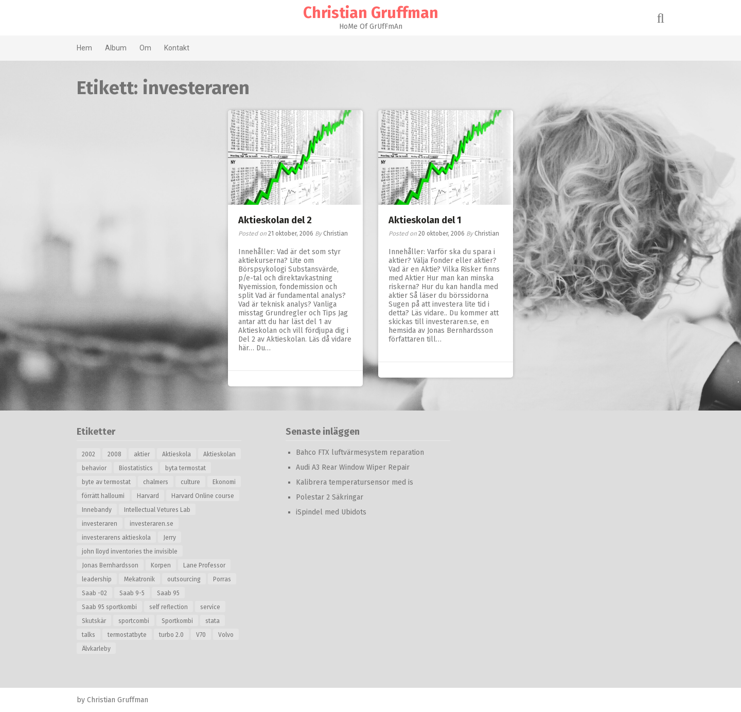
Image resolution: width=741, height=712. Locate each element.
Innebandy (97, 509)
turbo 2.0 (171, 634)
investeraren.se (151, 523)
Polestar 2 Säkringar (329, 497)
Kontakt (176, 48)
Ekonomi (224, 482)
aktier (142, 454)
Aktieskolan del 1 (425, 220)
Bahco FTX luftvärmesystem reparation (360, 452)
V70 (201, 634)
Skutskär (94, 621)
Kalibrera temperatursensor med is (354, 482)
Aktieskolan (219, 454)
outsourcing (184, 579)
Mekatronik (139, 579)
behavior (94, 468)
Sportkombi (177, 621)
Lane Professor (204, 565)
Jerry (169, 537)
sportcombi (133, 621)
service (210, 607)
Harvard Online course (202, 496)
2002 (88, 454)
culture (190, 482)
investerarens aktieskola (116, 537)
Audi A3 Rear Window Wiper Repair (353, 467)
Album (116, 48)
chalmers (155, 482)
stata (212, 621)
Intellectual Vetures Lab (157, 509)
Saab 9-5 (132, 593)
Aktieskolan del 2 (275, 220)
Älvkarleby (96, 648)
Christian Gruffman (370, 13)
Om (145, 48)
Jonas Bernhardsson (110, 565)
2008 (114, 454)
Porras (222, 579)
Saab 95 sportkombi (109, 607)
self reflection (168, 607)
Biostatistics (136, 468)
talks (88, 634)
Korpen (161, 565)
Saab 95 (168, 593)
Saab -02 (94, 593)
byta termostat (185, 468)
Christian (335, 233)
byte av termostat (106, 482)
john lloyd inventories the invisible (130, 551)
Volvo (226, 634)
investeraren (99, 523)
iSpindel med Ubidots (331, 512)
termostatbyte (127, 634)
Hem (84, 48)
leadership (97, 579)
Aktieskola (176, 454)
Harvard (148, 496)
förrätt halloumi (103, 496)
